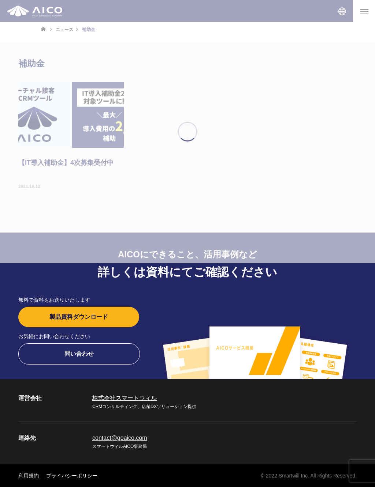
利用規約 (28, 475)
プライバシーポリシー (71, 475)
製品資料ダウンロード (78, 317)
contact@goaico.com (119, 438)
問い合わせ (79, 354)
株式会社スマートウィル (124, 398)
